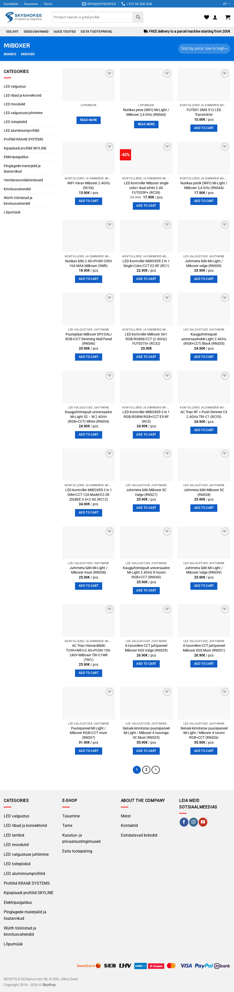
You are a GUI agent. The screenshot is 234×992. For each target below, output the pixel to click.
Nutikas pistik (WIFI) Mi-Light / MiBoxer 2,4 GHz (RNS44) (203, 185)
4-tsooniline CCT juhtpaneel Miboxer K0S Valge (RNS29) (146, 648)
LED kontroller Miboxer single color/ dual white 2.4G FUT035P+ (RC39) (146, 188)
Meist (126, 816)
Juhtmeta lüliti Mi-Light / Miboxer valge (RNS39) (204, 263)
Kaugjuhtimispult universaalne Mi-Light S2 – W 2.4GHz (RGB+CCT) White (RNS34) (88, 416)
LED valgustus (15, 86)
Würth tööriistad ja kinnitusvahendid (18, 200)
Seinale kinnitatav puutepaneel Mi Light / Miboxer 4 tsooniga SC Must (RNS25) (146, 733)
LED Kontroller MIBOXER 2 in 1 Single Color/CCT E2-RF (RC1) (146, 263)
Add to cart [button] (204, 128)
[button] (215, 17)
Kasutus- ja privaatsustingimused (81, 838)
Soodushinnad (36, 31)
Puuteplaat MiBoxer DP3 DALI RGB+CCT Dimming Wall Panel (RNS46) (88, 339)
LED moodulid (14, 104)
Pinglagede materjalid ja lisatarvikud (22, 168)
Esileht (12, 31)
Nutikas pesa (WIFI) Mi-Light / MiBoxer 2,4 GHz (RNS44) (146, 112)
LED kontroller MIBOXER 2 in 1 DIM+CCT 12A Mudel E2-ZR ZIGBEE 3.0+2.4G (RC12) (88, 494)
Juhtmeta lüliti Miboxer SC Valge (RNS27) (146, 492)
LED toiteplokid (15, 122)
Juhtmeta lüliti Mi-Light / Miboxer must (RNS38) (88, 570)
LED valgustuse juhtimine (23, 113)
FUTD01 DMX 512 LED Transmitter (204, 112)
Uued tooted (65, 31)
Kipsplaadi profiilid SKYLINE (25, 148)
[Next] (156, 770)
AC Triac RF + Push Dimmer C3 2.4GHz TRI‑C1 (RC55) (203, 414)
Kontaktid (11, 4)
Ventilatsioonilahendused (23, 180)
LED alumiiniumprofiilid (21, 130)
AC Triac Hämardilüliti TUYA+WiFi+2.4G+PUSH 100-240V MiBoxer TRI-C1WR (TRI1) (88, 653)
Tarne (48, 4)
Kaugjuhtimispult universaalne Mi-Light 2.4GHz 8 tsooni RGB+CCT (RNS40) (146, 572)
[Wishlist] (206, 17)
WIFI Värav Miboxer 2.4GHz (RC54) (88, 185)
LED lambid (14, 835)
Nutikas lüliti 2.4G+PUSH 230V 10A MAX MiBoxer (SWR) (88, 263)
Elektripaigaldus (16, 157)
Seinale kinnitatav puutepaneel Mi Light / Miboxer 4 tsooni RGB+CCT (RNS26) (204, 733)
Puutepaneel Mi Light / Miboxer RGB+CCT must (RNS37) (88, 733)
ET (226, 3)
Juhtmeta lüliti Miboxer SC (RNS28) (204, 492)
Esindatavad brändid (139, 835)
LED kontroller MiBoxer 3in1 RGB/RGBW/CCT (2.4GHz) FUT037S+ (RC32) (146, 339)
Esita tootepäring (96, 31)
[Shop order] (204, 49)
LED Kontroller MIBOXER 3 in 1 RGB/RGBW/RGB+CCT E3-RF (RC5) (146, 416)
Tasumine (31, 4)
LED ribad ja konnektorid (22, 95)
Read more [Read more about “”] (88, 120)
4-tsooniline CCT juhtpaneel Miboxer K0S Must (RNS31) (204, 648)
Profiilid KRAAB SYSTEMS (23, 139)
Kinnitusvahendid (17, 189)
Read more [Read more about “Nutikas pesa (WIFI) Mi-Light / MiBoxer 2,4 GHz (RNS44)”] (146, 124)
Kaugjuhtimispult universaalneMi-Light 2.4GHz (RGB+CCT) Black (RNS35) (203, 339)
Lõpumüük (12, 212)
